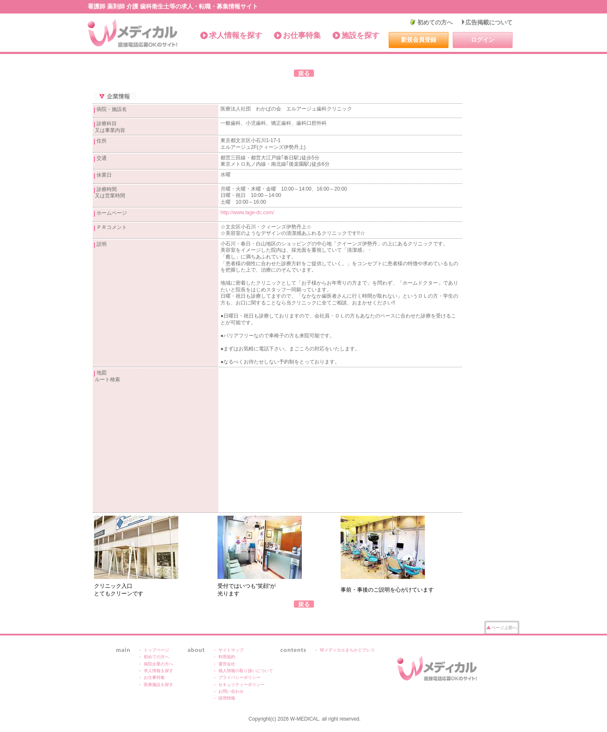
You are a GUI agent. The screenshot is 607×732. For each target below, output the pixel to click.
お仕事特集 (302, 35)
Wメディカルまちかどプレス (347, 650)
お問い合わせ (231, 691)
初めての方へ (435, 22)
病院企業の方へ (158, 664)
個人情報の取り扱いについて (245, 670)
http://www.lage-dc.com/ (247, 212)
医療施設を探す (158, 684)
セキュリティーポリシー (241, 684)
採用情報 (226, 698)
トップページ (156, 650)
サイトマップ (231, 650)
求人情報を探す (235, 35)
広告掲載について (489, 22)
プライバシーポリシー (239, 677)
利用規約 (226, 656)
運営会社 (226, 664)
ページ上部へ (504, 627)
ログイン (482, 39)
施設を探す (360, 35)
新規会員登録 (418, 39)
